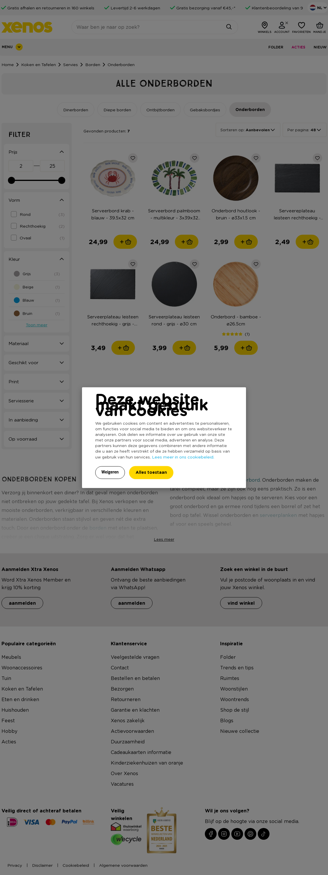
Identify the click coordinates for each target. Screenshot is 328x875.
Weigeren (110, 472)
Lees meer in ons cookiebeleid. (183, 456)
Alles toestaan (151, 472)
